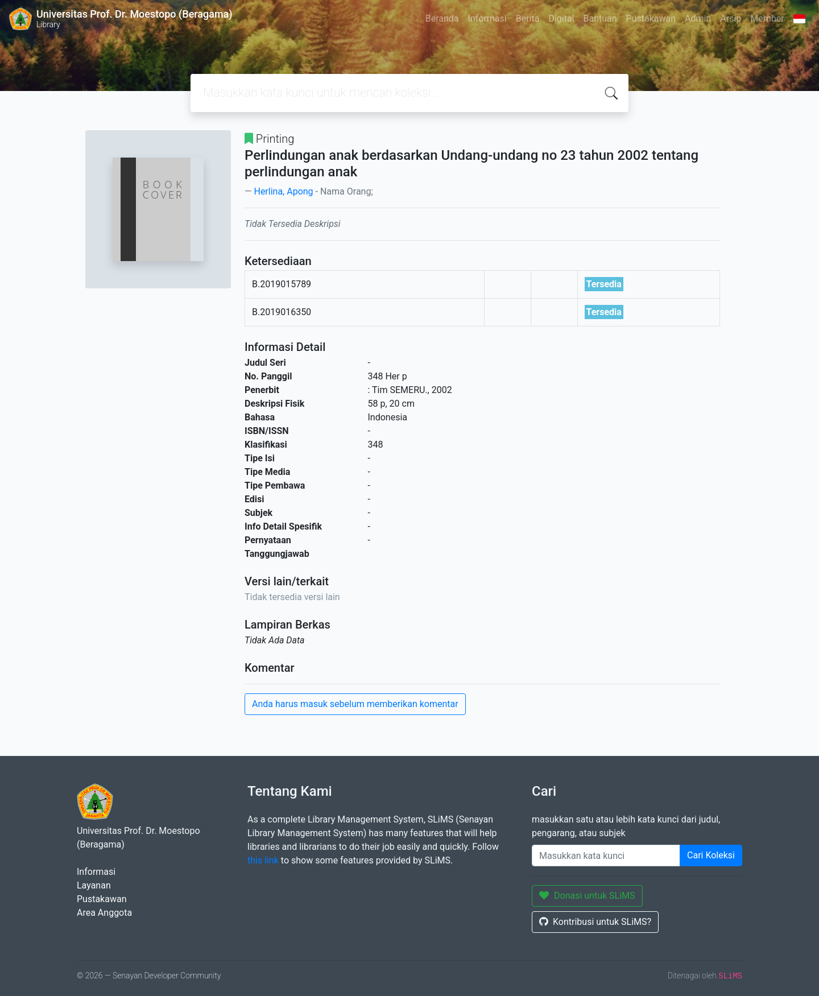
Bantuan (600, 18)
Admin (698, 18)
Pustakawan (651, 18)
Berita (528, 18)
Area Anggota (104, 912)
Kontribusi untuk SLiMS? (595, 921)
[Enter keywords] (606, 855)
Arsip (730, 18)
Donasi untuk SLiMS (587, 895)
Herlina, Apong (283, 191)
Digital (561, 18)
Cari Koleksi (711, 855)
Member (767, 18)
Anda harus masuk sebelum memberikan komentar (355, 704)
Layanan (94, 885)
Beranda (442, 18)
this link (263, 860)
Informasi (487, 18)
